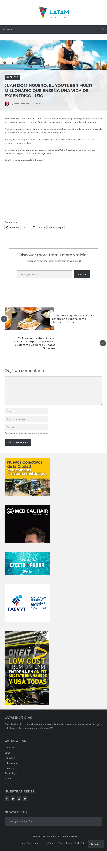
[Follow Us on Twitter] (13, 798)
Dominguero (49, 118)
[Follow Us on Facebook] (7, 798)
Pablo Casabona (21, 103)
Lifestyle (9, 768)
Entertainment (12, 763)
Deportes (10, 747)
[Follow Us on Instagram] (19, 798)
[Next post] (103, 343)
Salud (8, 752)
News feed (26, 843)
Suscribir (81, 274)
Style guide (80, 843)
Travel (8, 778)
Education (10, 757)
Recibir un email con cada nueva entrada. (28, 433)
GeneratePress (70, 836)
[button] (103, 29)
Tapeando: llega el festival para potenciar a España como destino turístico (73, 319)
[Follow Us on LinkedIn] (25, 798)
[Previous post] (4, 319)
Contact (51, 843)
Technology (11, 773)
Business (12, 77)
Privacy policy (65, 843)
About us (39, 843)
